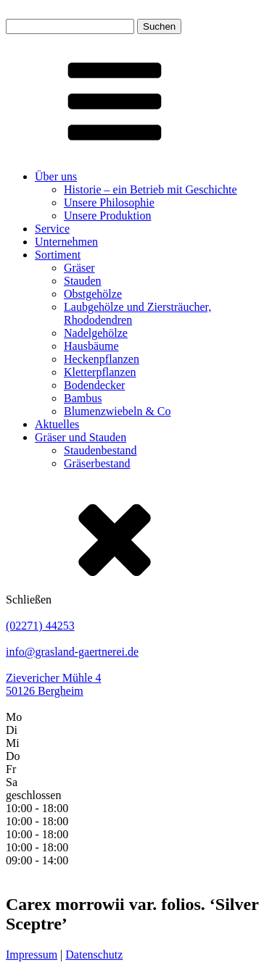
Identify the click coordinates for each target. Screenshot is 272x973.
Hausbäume (91, 346)
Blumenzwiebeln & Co (117, 411)
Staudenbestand (100, 450)
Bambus (83, 398)
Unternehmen (66, 241)
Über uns (56, 176)
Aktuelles (57, 424)
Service (52, 228)
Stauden (83, 281)
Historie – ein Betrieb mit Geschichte (150, 189)
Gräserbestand (97, 463)
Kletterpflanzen (100, 372)
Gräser (79, 268)
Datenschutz (94, 954)
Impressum (31, 954)
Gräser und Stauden (80, 437)
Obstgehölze (93, 294)
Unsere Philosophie (109, 202)
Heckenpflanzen (101, 359)
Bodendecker (94, 385)
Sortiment (58, 255)
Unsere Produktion (107, 215)
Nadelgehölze (96, 333)
